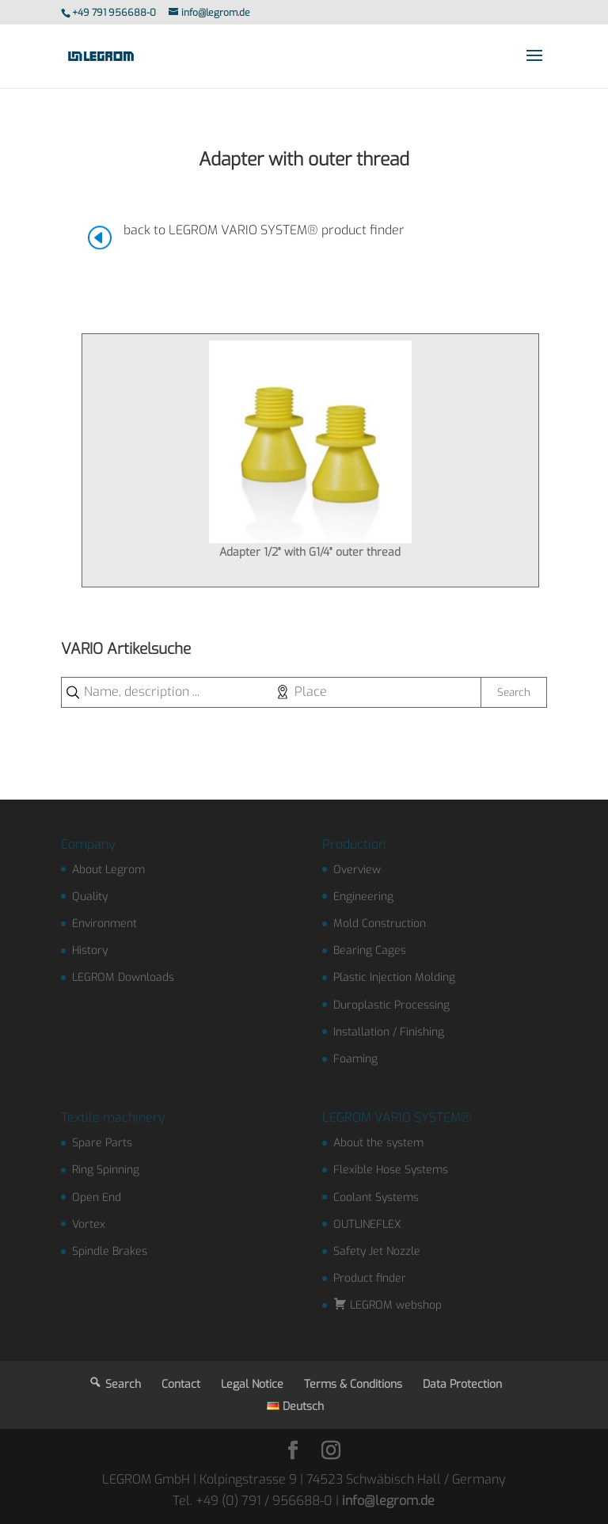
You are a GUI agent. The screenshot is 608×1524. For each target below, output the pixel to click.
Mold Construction (379, 923)
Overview (357, 869)
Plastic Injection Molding (394, 977)
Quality (90, 896)
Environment (104, 923)
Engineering (363, 896)
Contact (181, 1384)
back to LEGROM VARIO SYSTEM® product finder (264, 230)
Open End (96, 1197)
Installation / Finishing (388, 1031)
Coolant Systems (376, 1197)
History (90, 950)
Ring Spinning (105, 1169)
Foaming (355, 1058)
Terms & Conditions (353, 1384)
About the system (378, 1142)
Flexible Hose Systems (390, 1169)
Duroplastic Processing (391, 1005)
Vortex (88, 1224)
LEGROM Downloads (123, 977)
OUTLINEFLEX (367, 1224)
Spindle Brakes (109, 1251)
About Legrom (108, 869)
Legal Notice (252, 1384)
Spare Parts (102, 1142)
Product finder (369, 1278)
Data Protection (462, 1384)
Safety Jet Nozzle (376, 1251)
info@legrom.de (388, 1500)
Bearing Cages (369, 950)
